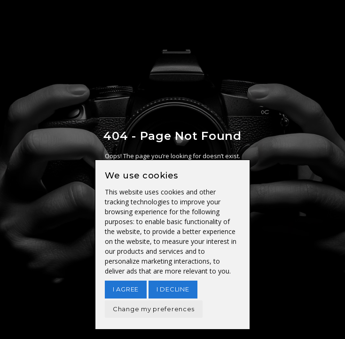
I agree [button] (126, 289)
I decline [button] (173, 289)
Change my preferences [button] (154, 309)
